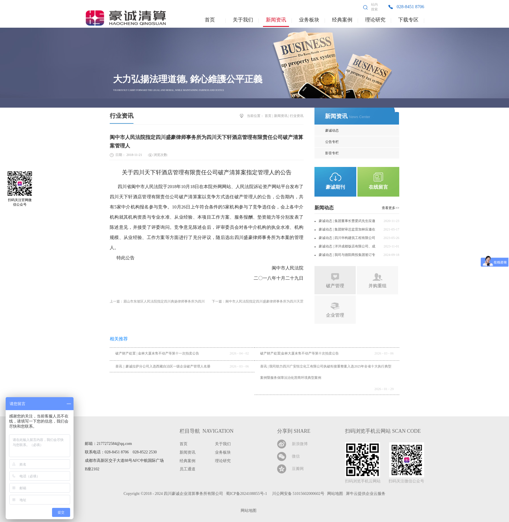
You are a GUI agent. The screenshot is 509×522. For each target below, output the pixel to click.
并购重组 (377, 285)
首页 (210, 20)
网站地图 (247, 510)
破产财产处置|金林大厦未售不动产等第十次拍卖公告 (299, 353)
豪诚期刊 (335, 187)
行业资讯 (121, 115)
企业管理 (335, 315)
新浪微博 (300, 444)
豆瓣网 (298, 469)
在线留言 (378, 187)
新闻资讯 (281, 116)
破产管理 (335, 285)
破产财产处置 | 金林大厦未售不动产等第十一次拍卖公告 (157, 353)
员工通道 (187, 469)
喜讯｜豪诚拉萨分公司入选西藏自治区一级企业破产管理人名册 (162, 366)
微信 (296, 456)
